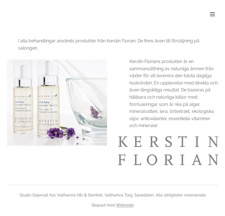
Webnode (125, 205)
